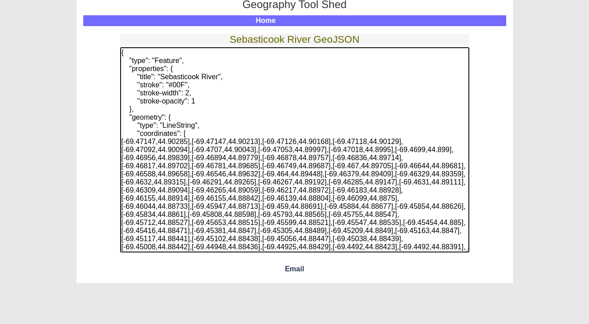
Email (294, 269)
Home (265, 20)
